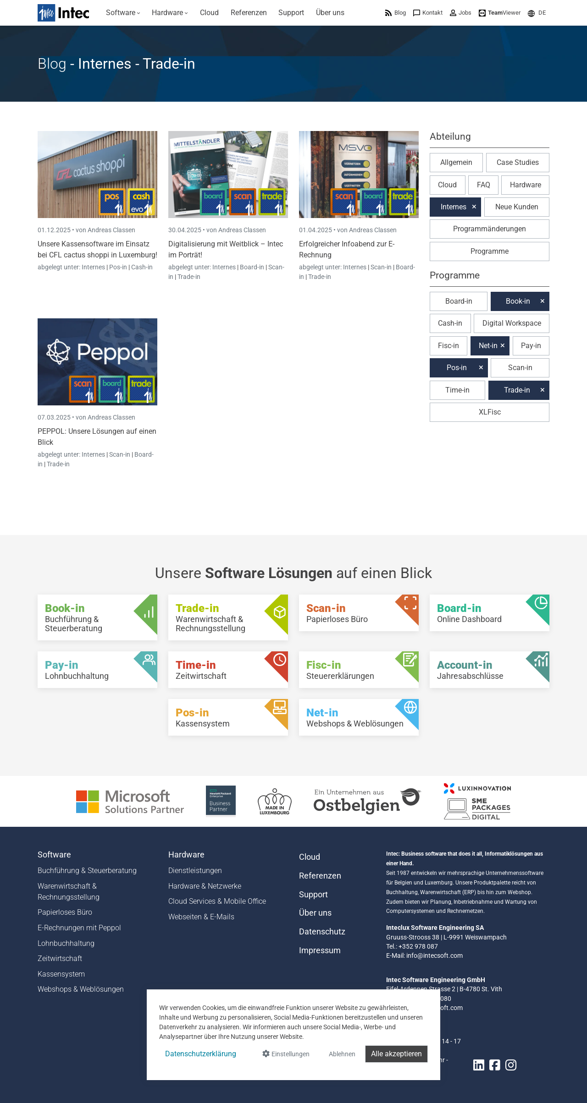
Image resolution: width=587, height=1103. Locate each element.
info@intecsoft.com (434, 955)
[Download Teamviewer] (499, 12)
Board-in (252, 267)
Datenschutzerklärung (200, 1053)
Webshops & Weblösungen (81, 989)
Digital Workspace (511, 323)
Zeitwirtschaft (60, 958)
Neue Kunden (516, 206)
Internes (94, 267)
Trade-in (188, 276)
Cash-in (142, 267)
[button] (536, 12)
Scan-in (381, 267)
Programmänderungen (489, 228)
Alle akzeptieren (396, 1053)
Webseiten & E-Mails (201, 916)
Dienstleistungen (195, 870)
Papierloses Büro (65, 912)
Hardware (525, 184)
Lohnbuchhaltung (66, 943)
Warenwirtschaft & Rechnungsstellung (69, 891)
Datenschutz (322, 931)
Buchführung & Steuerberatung (87, 870)
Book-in (518, 301)
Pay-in (531, 345)
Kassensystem (61, 974)
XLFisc (490, 412)
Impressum (320, 950)
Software (54, 854)
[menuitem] (123, 13)
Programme (490, 251)
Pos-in (118, 267)
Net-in (488, 345)
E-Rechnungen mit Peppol (79, 927)
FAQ (483, 184)
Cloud (447, 184)
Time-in (457, 390)
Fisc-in (448, 345)
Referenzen (320, 875)
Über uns (315, 912)
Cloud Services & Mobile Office (217, 901)
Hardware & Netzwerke (204, 886)
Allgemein (456, 162)
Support (313, 894)
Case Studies (518, 162)
